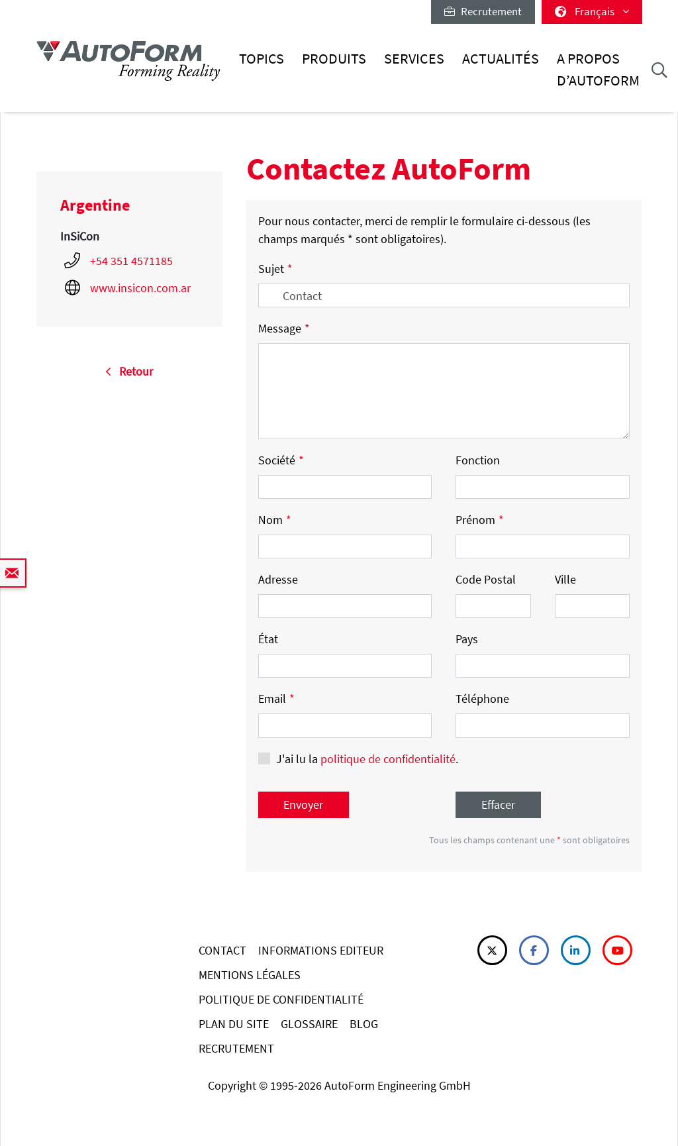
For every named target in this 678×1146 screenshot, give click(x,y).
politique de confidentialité (388, 758)
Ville (565, 579)
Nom (274, 519)
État (268, 639)
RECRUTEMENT (236, 1048)
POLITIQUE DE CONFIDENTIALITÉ (281, 999)
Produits (334, 59)
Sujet (275, 268)
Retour (129, 371)
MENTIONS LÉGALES (250, 974)
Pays (467, 639)
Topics (261, 59)
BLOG (364, 1023)
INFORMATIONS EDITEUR (320, 950)
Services (414, 59)
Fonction (478, 460)
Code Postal (486, 579)
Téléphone (482, 698)
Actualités (500, 59)
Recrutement (483, 11)
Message (284, 328)
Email (276, 698)
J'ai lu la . (367, 758)
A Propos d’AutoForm (598, 69)
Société (281, 460)
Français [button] (592, 11)
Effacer (498, 804)
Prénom (480, 519)
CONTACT (222, 950)
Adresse (278, 579)
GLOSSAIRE (309, 1023)
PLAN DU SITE (234, 1023)
